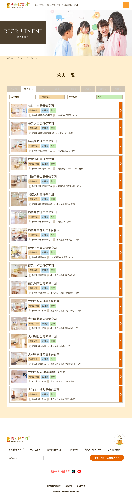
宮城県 (88, 90)
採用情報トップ (13, 58)
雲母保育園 (83, 488)
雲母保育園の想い (48, 452)
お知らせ (115, 452)
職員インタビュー (81, 452)
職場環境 (65, 452)
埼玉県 (58, 90)
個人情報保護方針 (52, 488)
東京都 (13, 90)
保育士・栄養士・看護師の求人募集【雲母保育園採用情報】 (43, 5)
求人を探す (29, 58)
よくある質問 (100, 452)
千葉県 (43, 90)
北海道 (73, 90)
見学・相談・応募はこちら (23, 460)
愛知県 (103, 90)
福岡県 (118, 90)
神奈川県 (28, 90)
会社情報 (69, 488)
